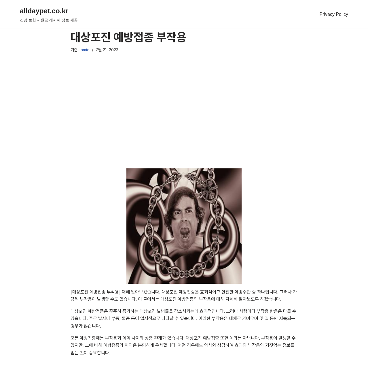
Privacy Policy (333, 14)
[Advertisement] (184, 118)
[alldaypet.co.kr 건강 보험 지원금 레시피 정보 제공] (49, 14)
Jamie (84, 49)
